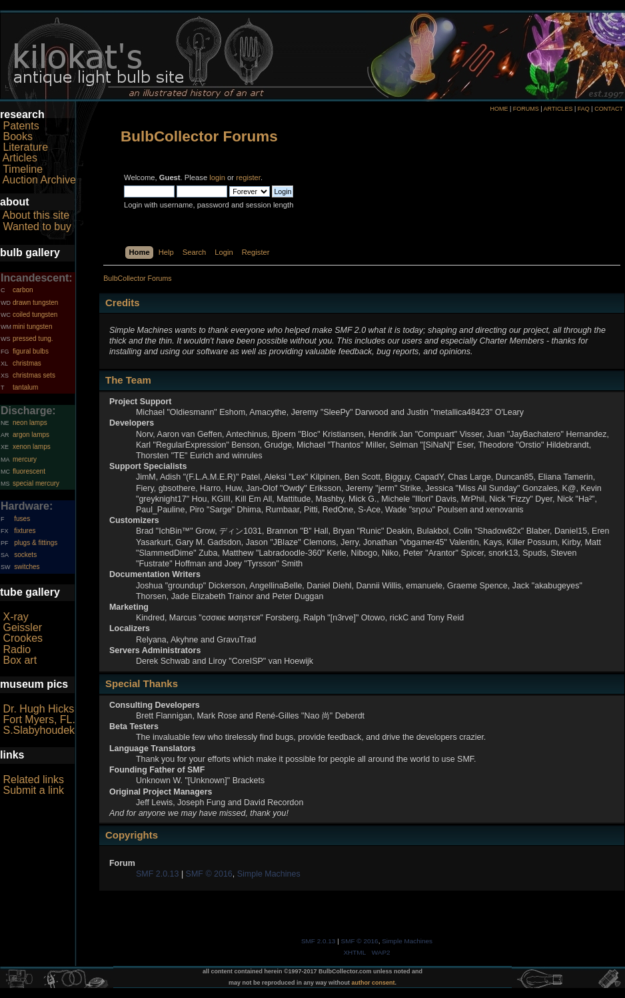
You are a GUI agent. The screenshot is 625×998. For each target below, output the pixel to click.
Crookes (23, 638)
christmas (27, 363)
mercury (25, 459)
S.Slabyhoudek (39, 730)
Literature (25, 147)
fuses (22, 518)
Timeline (23, 169)
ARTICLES (558, 108)
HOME (499, 108)
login (217, 177)
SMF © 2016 (209, 874)
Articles (20, 157)
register (248, 177)
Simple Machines (269, 874)
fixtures (24, 530)
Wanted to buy (37, 226)
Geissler (22, 627)
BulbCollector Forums (199, 136)
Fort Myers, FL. (39, 719)
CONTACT (608, 108)
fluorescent (29, 471)
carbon (23, 290)
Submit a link (33, 790)
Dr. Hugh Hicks (38, 708)
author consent (373, 982)
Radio (17, 649)
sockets (25, 554)
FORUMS (526, 108)
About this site (36, 215)
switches (26, 566)
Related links (33, 779)
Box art (20, 660)
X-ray (15, 616)
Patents (21, 125)
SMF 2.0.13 (157, 874)
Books (17, 136)
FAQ (584, 108)
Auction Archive (39, 179)
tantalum (25, 387)
